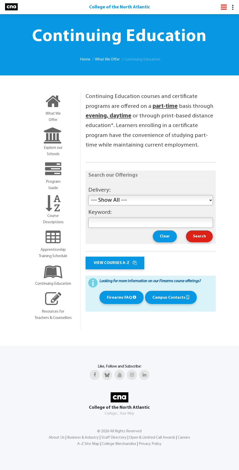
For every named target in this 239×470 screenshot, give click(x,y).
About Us (57, 438)
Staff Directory (114, 438)
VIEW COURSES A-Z (115, 263)
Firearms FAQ (121, 298)
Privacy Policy (150, 444)
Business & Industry (83, 438)
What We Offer (107, 59)
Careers (184, 438)
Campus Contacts (170, 298)
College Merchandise (119, 444)
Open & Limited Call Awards (152, 438)
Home (85, 59)
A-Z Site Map (88, 444)
